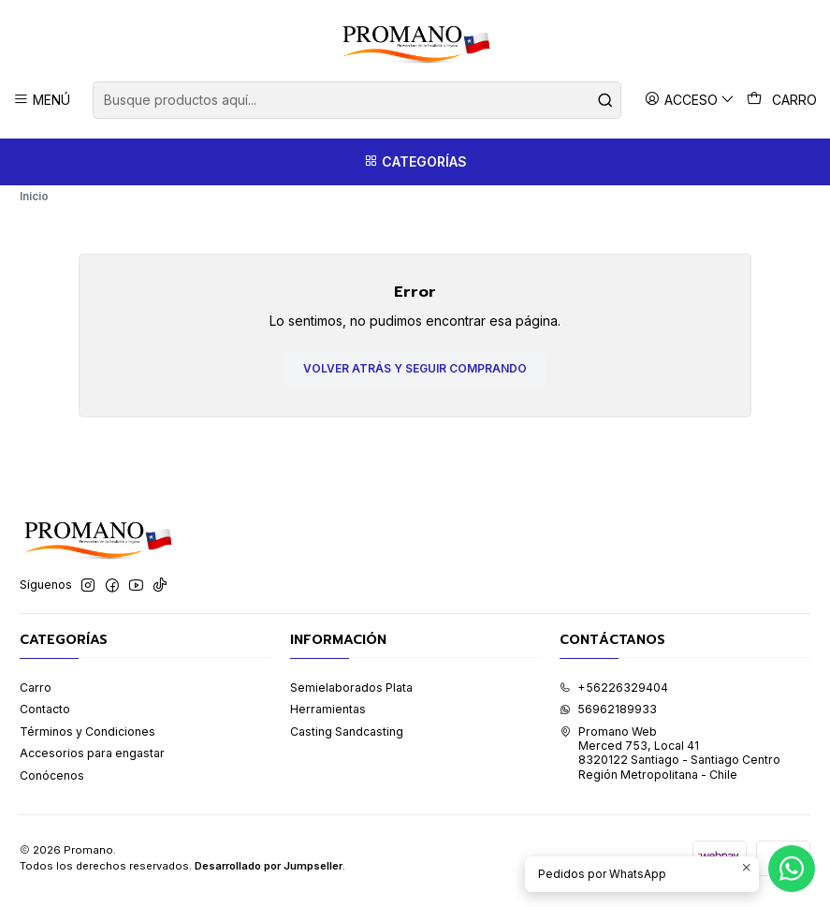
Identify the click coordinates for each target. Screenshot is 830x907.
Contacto (45, 716)
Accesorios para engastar (92, 760)
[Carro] (782, 100)
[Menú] (42, 99)
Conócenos (52, 782)
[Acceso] (690, 99)
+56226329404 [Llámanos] (614, 694)
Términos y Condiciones (87, 738)
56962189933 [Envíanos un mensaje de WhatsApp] (608, 716)
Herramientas (328, 716)
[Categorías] (415, 162)
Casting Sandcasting (346, 738)
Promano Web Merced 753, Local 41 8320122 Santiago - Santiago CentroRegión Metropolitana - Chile (670, 759)
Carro (35, 694)
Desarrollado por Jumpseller (268, 872)
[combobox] (356, 100)
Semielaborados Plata (351, 694)
